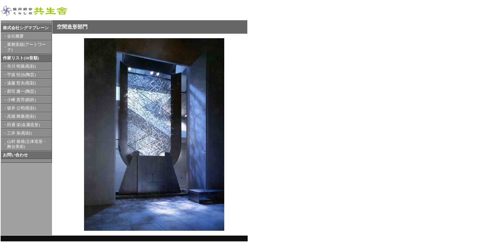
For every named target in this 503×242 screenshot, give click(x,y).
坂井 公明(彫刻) (21, 108)
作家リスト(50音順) (21, 58)
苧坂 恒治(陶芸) (21, 75)
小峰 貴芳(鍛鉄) (21, 100)
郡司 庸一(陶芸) (21, 91)
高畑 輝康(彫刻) (21, 116)
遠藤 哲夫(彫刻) (21, 83)
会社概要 (15, 36)
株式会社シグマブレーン (26, 28)
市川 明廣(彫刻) (21, 66)
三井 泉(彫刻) (19, 133)
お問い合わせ (15, 155)
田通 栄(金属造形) (23, 125)
